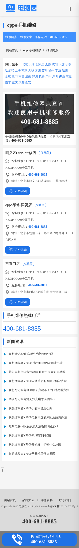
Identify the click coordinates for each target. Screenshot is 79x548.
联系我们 (65, 500)
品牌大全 (28, 500)
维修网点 (11, 37)
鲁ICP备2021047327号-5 (64, 506)
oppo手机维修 (32, 50)
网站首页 (12, 50)
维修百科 (47, 500)
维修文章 (26, 37)
